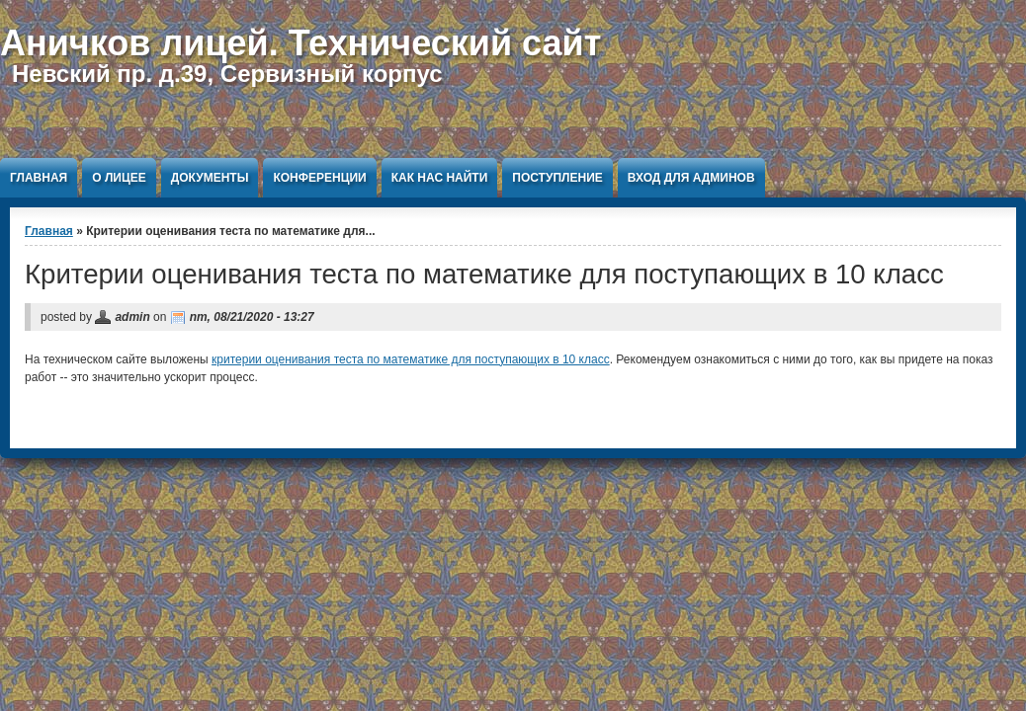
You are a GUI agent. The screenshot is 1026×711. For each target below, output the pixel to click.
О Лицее (119, 178)
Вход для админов (691, 178)
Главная (38, 178)
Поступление (557, 178)
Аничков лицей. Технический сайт (300, 43)
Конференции (319, 178)
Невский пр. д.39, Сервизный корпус (227, 73)
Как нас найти (439, 178)
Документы (210, 178)
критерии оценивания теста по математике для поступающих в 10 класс (411, 359)
